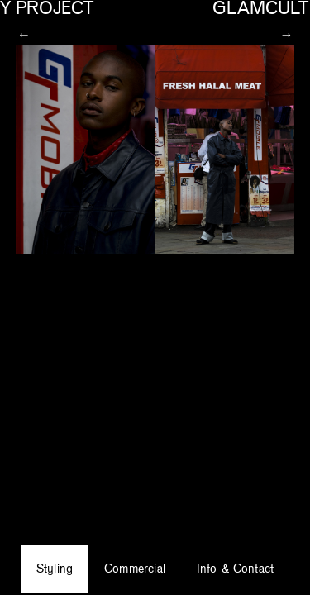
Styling (66, 566)
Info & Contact (226, 566)
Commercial (138, 566)
